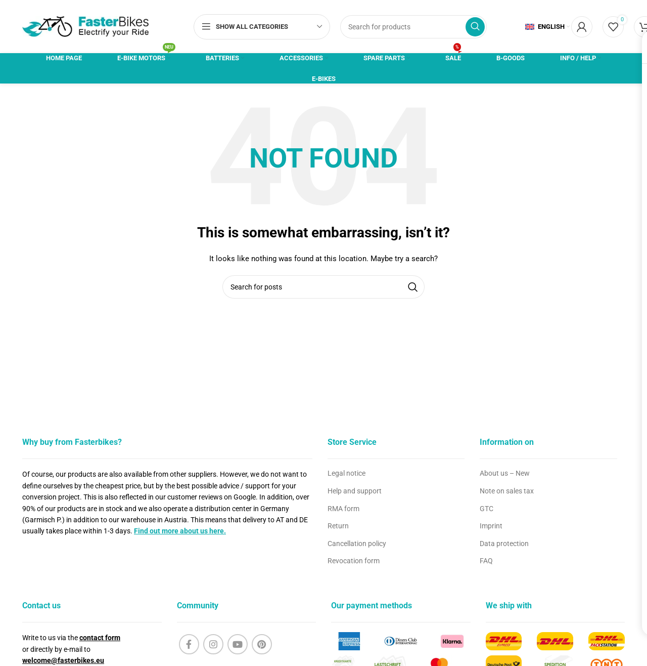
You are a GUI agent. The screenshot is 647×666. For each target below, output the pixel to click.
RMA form (343, 509)
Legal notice (346, 473)
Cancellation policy (357, 543)
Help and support (355, 491)
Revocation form (354, 561)
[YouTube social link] (237, 644)
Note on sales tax (507, 491)
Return (338, 526)
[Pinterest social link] (262, 644)
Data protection (504, 543)
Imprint (491, 526)
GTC (486, 509)
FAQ (486, 561)
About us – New (505, 473)
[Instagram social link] (213, 644)
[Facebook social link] (189, 644)
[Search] (413, 26)
